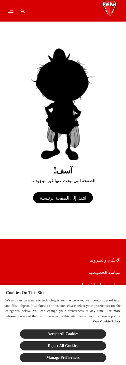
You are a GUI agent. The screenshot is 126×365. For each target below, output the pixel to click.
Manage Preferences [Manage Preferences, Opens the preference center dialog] (63, 358)
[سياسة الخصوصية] (104, 272)
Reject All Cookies (63, 346)
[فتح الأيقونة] (22, 10)
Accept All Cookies (62, 334)
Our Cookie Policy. (106, 321)
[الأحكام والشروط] (105, 259)
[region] (63, 325)
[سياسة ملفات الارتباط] (101, 284)
